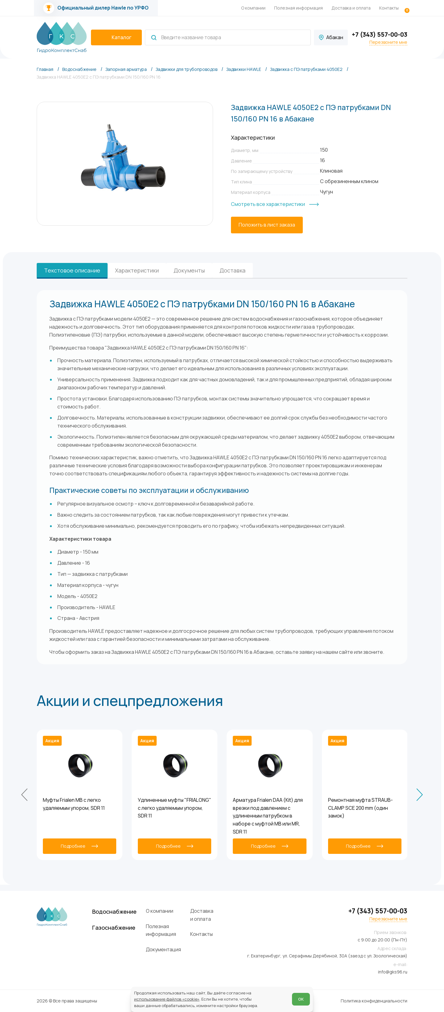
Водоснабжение (139, 905)
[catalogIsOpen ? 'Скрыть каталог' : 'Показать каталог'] (116, 38)
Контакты (389, 8)
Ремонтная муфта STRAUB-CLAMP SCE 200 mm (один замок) (360, 806)
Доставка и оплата (351, 8)
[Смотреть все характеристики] (275, 204)
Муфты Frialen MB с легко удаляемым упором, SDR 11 (74, 802)
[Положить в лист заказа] (267, 225)
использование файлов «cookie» (170, 994)
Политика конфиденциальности (374, 1001)
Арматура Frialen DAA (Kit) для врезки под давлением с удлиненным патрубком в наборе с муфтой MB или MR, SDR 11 (268, 814)
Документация (193, 942)
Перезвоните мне (388, 42)
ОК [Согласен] (298, 994)
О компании (253, 8)
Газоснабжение (138, 923)
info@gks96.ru (392, 972)
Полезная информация (298, 8)
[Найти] (154, 37)
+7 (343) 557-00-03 (379, 34)
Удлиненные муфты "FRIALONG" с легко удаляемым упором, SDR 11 (174, 806)
